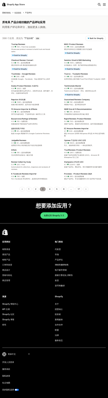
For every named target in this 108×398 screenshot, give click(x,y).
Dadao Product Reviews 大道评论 (24, 86)
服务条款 (6, 369)
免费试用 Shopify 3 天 (54, 215)
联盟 (57, 330)
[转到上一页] (22, 189)
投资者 (58, 314)
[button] (27, 50)
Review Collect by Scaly (21, 162)
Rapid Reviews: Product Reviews (77, 119)
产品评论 (59, 259)
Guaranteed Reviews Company (77, 100)
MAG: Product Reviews (73, 44)
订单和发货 (7, 264)
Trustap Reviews (18, 44)
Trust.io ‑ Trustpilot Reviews (76, 74)
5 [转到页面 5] (56, 189)
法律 (57, 335)
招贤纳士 (59, 309)
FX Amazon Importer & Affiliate (24, 109)
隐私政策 (6, 376)
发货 (57, 280)
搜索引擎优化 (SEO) (64, 275)
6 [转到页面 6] (63, 189)
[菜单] (104, 4)
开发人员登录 (8, 362)
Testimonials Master (72, 86)
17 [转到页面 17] (79, 189)
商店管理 (6, 280)
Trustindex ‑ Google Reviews (23, 74)
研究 (4, 324)
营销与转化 (7, 275)
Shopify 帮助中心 (10, 304)
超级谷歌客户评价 (18, 128)
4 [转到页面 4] (49, 189)
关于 (57, 304)
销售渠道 (6, 249)
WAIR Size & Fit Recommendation (78, 109)
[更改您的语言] (18, 354)
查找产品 (6, 254)
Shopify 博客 (8, 319)
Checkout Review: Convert (22, 60)
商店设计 (6, 270)
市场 (57, 254)
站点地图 (6, 382)
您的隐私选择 (8, 389)
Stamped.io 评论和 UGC (74, 162)
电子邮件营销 (61, 270)
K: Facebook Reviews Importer (24, 174)
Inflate (13, 150)
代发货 (58, 249)
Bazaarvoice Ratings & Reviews (24, 119)
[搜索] (99, 4)
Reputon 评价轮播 (18, 100)
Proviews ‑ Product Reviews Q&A (78, 174)
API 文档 (6, 309)
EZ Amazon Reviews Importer (76, 128)
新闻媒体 (59, 319)
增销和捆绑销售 (62, 264)
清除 (37, 38)
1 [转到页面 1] (28, 189)
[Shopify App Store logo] (13, 4)
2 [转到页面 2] (35, 189)
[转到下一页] (86, 189)
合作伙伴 (59, 324)
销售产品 (6, 259)
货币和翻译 (60, 285)
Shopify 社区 (8, 314)
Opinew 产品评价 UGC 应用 (75, 140)
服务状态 (59, 340)
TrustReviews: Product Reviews (77, 150)
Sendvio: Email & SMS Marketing (77, 60)
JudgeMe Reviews (18, 140)
